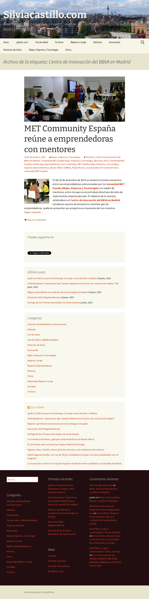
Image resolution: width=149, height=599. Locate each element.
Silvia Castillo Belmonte (101, 485)
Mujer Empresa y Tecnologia (104, 164)
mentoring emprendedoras (46, 164)
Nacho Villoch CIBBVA (60, 167)
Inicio (6, 42)
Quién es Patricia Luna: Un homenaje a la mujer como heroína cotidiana (62, 278)
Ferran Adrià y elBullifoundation (43, 339)
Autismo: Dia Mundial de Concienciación (47, 324)
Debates (32, 329)
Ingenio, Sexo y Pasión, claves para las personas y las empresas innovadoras (66, 449)
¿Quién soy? (22, 42)
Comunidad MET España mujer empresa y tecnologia (67, 160)
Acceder (52, 555)
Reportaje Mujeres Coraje (40, 381)
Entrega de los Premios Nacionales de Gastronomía (53, 302)
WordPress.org (55, 571)
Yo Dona (59, 42)
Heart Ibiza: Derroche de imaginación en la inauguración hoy (104, 510)
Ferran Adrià (41, 42)
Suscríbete (37, 407)
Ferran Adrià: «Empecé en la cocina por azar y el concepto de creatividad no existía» (104, 539)
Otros (68, 49)
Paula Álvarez (78, 167)
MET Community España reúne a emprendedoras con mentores (70, 139)
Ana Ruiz (90, 157)
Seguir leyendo (34, 212)
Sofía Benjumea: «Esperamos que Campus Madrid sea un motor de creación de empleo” (71, 283)
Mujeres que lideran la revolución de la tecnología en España (58, 292)
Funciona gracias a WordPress (39, 592)
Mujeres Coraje (78, 42)
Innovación (114, 42)
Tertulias (32, 386)
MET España (83, 164)
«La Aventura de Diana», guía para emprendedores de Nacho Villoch (61, 439)
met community (68, 164)
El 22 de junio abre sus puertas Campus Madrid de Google (56, 444)
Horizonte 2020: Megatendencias (44, 297)
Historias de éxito (12, 49)
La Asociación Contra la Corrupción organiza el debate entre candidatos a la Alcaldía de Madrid (74, 463)
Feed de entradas (57, 560)
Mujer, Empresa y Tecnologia (43, 49)
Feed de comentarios (59, 566)
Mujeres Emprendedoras (40, 365)
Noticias (97, 42)
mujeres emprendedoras (36, 167)
